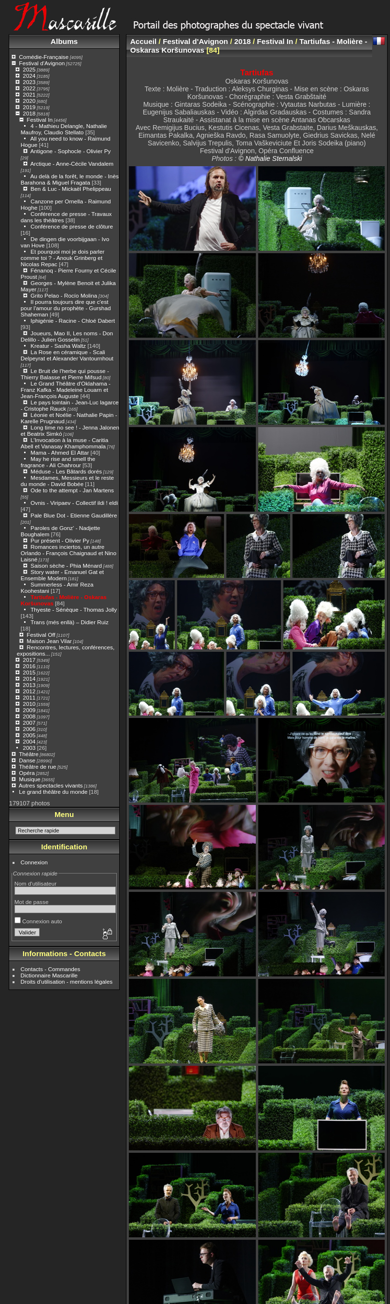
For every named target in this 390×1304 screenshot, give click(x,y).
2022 (29, 88)
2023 (29, 82)
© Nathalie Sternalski (270, 158)
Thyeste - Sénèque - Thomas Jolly (73, 609)
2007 (29, 722)
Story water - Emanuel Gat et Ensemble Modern (62, 575)
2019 (29, 107)
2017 (29, 660)
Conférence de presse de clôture (71, 226)
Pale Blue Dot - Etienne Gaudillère (73, 515)
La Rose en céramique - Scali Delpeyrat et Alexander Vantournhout (67, 355)
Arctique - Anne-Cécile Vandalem (71, 163)
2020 (29, 101)
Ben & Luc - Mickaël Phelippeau (70, 189)
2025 (29, 69)
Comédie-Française (44, 57)
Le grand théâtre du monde (53, 791)
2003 (29, 748)
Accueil (143, 41)
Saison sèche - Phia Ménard (66, 565)
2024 (29, 75)
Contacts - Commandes (51, 969)
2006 (29, 729)
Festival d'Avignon (42, 63)
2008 (29, 716)
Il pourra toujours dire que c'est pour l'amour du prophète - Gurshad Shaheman (66, 308)
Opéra (27, 773)
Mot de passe (31, 902)
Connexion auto (38, 921)
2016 (29, 666)
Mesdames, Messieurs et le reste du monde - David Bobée (67, 480)
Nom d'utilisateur (35, 883)
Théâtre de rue (37, 766)
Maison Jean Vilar (49, 641)
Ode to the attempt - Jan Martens (72, 490)
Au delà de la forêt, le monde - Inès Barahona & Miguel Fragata (70, 179)
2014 (29, 678)
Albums (64, 41)
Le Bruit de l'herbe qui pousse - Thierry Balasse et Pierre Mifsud (65, 374)
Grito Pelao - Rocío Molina (63, 295)
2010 (29, 704)
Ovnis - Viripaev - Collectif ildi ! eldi (74, 503)
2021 (29, 94)
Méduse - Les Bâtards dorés (66, 471)
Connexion (34, 862)
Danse (27, 760)
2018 (29, 113)
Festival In (40, 119)
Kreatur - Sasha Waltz (58, 346)
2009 (29, 710)
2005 (29, 735)
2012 (29, 691)
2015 (29, 672)
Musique (29, 779)
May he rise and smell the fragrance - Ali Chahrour (58, 462)
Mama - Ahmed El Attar (59, 452)
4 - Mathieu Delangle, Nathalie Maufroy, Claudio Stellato (64, 129)
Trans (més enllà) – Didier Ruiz (69, 622)
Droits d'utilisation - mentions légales (67, 981)
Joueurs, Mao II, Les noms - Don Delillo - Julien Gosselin (67, 336)
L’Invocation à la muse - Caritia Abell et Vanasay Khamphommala (64, 443)
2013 (29, 685)
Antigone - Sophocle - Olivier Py (70, 151)
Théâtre (29, 754)
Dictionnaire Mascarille (49, 975)
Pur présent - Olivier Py (59, 540)
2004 (29, 741)
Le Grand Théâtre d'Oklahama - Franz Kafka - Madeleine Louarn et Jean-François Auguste (66, 389)
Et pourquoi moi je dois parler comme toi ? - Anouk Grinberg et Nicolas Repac (63, 257)
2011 (29, 697)
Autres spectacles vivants (51, 785)
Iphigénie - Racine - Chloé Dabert (72, 320)
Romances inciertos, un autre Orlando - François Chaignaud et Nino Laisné (68, 553)
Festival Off (41, 634)
